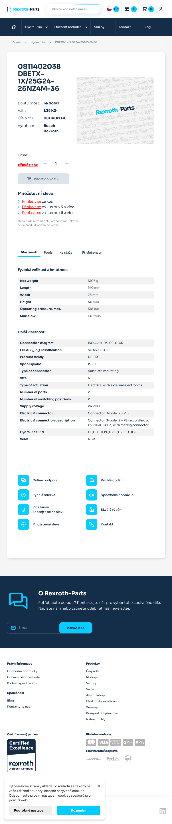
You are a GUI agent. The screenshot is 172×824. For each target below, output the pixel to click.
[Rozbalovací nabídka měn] (130, 9)
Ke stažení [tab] (67, 252)
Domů (15, 27)
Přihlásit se (28, 165)
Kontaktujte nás (18, 706)
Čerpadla (92, 671)
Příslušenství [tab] (92, 252)
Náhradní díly (95, 719)
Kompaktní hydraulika (101, 713)
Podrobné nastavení (30, 810)
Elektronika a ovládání (101, 701)
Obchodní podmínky (22, 671)
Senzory (92, 707)
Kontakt (125, 27)
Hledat (94, 9)
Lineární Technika (67, 27)
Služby (99, 27)
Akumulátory (95, 695)
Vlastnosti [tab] (29, 252)
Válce (90, 689)
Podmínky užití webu (22, 683)
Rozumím (78, 810)
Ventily (91, 683)
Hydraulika (33, 27)
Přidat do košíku (44, 179)
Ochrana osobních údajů (24, 677)
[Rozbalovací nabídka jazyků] (113, 9)
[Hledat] (70, 9)
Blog (147, 27)
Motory (91, 677)
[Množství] (55, 164)
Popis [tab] (48, 252)
